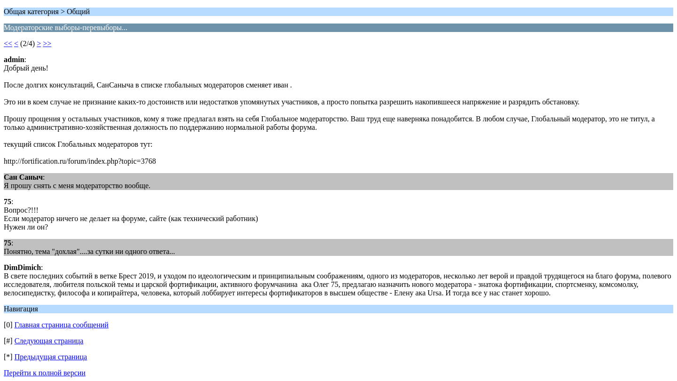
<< (8, 44)
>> (47, 44)
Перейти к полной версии (45, 373)
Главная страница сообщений (62, 325)
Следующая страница (49, 341)
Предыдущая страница (51, 357)
